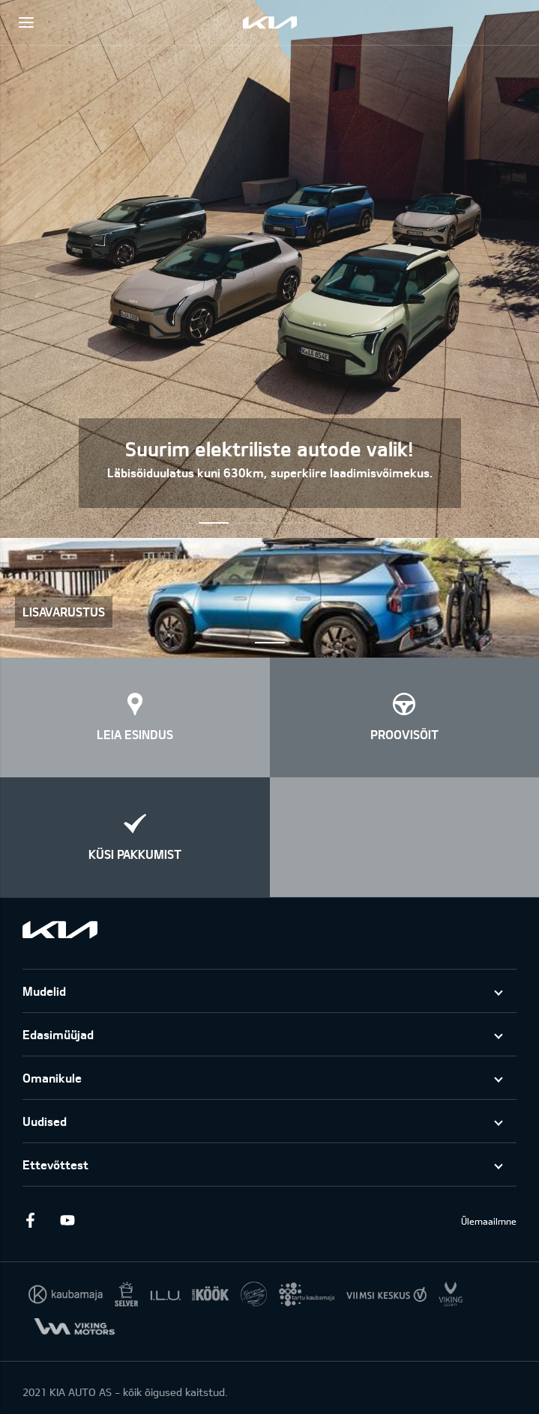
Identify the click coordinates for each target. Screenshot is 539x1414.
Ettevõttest (55, 1164)
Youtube (67, 1220)
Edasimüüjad (58, 1034)
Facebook (29, 1220)
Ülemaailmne (489, 1221)
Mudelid (44, 991)
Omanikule (52, 1078)
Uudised (44, 1121)
